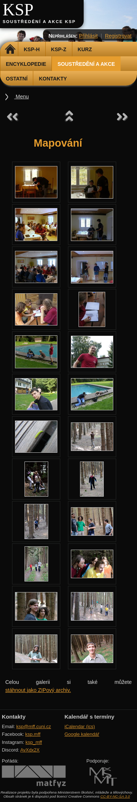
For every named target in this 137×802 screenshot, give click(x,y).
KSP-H (32, 49)
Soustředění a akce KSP (39, 21)
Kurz (85, 49)
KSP (18, 9)
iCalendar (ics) (79, 726)
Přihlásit (88, 36)
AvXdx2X (29, 750)
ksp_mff (34, 742)
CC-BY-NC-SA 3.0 (115, 796)
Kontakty (53, 79)
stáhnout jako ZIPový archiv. (38, 690)
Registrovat (118, 36)
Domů (10, 49)
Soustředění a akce (86, 64)
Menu (21, 96)
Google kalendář (81, 734)
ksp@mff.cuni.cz (33, 726)
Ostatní (16, 79)
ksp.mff (33, 734)
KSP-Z (58, 49)
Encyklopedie (26, 64)
